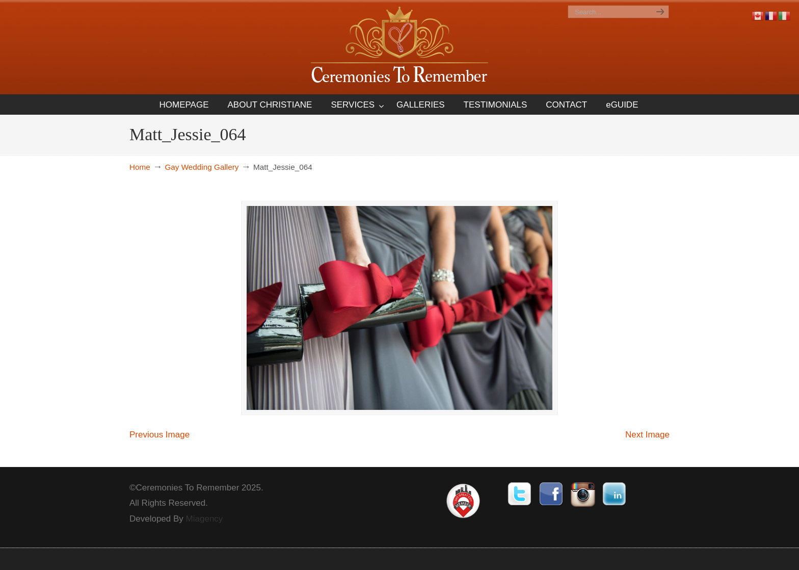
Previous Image (159, 434)
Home (139, 167)
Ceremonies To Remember (399, 46)
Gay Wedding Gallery (201, 167)
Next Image (647, 434)
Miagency (204, 519)
